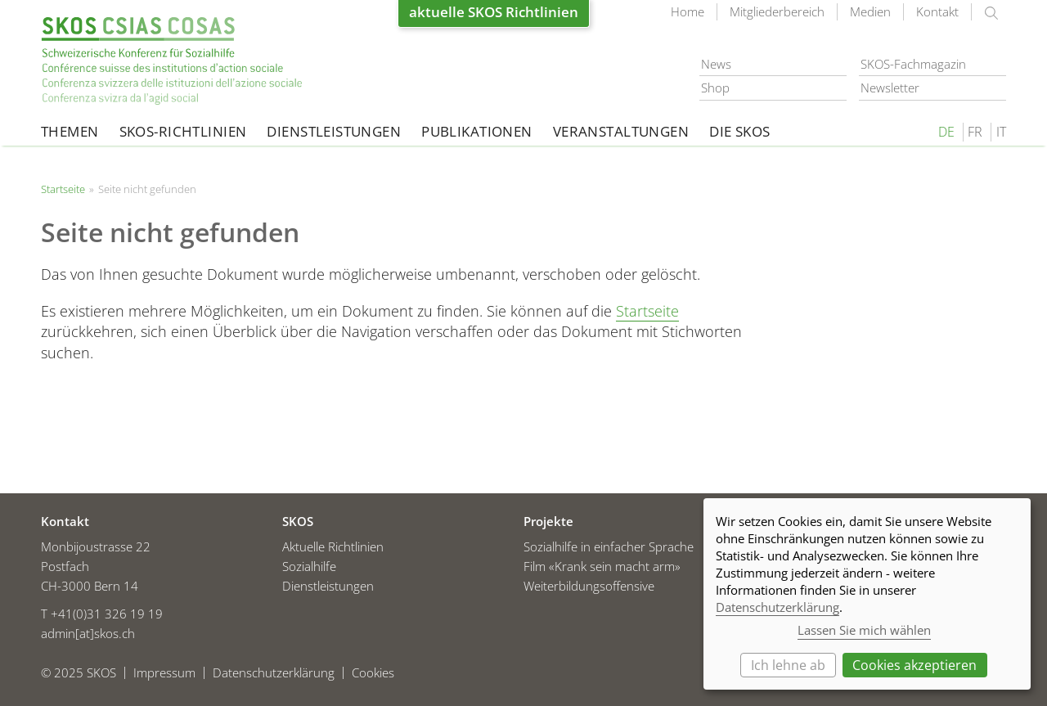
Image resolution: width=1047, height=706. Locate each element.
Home (687, 11)
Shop (715, 87)
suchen (991, 13)
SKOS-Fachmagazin (913, 64)
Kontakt (937, 11)
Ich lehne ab (788, 665)
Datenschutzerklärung (274, 673)
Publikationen (476, 131)
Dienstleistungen (334, 131)
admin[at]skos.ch (88, 633)
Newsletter (890, 87)
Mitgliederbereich (777, 11)
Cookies (373, 673)
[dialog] (867, 594)
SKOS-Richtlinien (183, 131)
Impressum (164, 673)
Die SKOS (739, 131)
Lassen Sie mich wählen (864, 630)
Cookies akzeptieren (914, 665)
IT (1001, 132)
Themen (70, 131)
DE (946, 132)
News (716, 64)
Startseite (172, 61)
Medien (870, 11)
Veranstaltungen (621, 131)
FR (975, 132)
